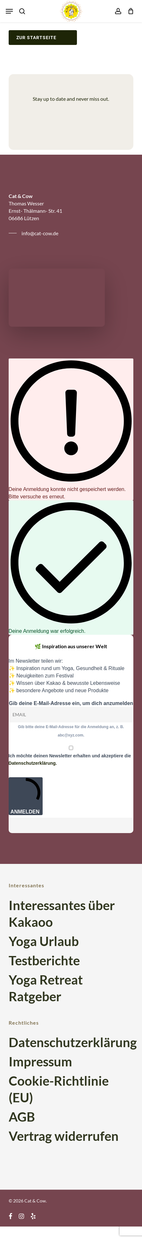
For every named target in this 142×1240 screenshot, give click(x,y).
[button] (9, 11)
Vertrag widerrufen (64, 1136)
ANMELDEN (26, 796)
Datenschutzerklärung (71, 1042)
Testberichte (44, 960)
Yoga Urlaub (44, 941)
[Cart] (129, 11)
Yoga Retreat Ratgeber (46, 988)
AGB (22, 1116)
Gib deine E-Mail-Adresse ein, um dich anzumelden (71, 703)
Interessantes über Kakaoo (62, 914)
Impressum (40, 1061)
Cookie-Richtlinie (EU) (59, 1089)
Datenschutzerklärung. (33, 763)
